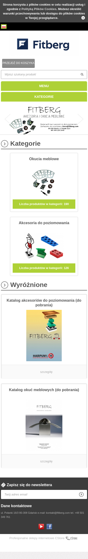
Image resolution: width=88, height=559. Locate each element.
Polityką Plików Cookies (38, 9)
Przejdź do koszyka (18, 63)
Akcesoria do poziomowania (44, 230)
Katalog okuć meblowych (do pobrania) (44, 397)
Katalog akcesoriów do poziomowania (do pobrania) (44, 310)
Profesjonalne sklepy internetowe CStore (37, 545)
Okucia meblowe (44, 166)
